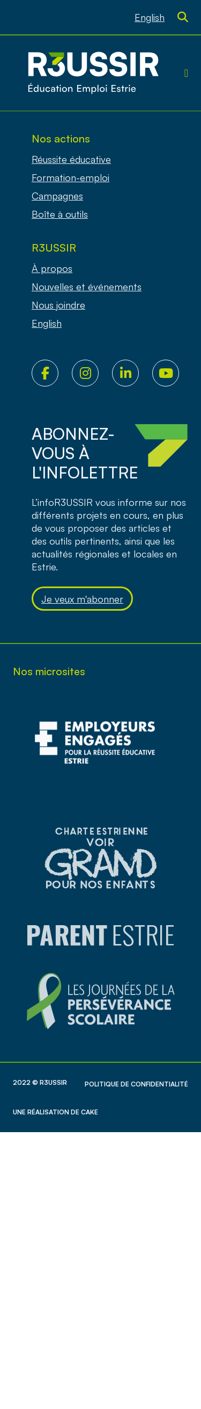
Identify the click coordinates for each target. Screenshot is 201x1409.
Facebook (52, 373)
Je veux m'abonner (82, 599)
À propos (52, 268)
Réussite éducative (71, 159)
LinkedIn (132, 373)
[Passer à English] (150, 17)
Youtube (172, 373)
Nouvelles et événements (87, 286)
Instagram (92, 373)
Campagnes (57, 196)
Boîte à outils (60, 214)
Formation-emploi (70, 177)
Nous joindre (58, 305)
